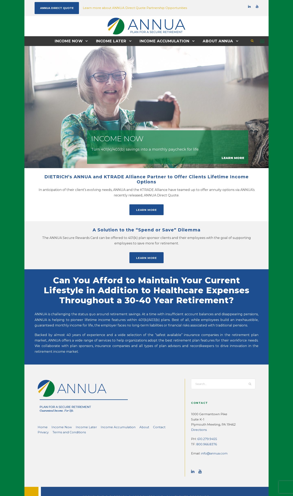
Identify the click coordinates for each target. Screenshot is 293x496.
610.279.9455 (206, 427)
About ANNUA (215, 41)
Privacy (156, 416)
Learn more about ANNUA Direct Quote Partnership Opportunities (124, 7)
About (129, 416)
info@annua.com (212, 442)
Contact (142, 416)
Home (42, 416)
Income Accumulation (163, 41)
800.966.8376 (206, 433)
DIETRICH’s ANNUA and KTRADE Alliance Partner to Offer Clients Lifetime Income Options (146, 176)
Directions (198, 418)
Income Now (72, 41)
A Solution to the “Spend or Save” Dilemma (146, 224)
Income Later (112, 41)
